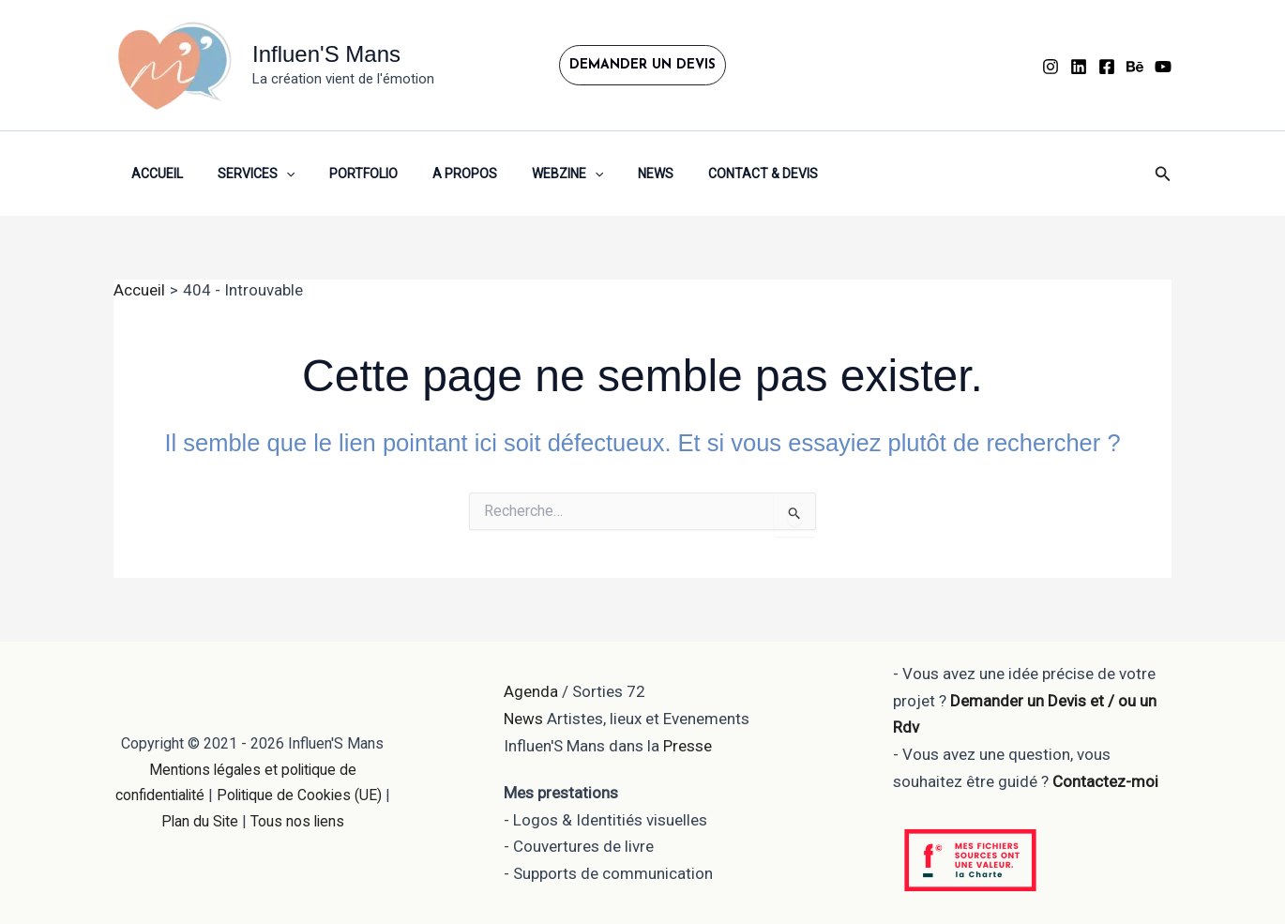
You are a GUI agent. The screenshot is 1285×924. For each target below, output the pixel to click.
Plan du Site (202, 821)
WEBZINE (529, 173)
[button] (642, 65)
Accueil (152, 173)
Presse (687, 745)
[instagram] (1050, 66)
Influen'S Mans (326, 54)
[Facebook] (1106, 66)
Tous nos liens (302, 821)
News (609, 173)
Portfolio (342, 173)
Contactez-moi (1105, 781)
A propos (434, 173)
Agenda (531, 691)
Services (242, 173)
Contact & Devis (708, 173)
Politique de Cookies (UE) (304, 795)
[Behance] (1134, 66)
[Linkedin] (1078, 66)
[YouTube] (1163, 66)
